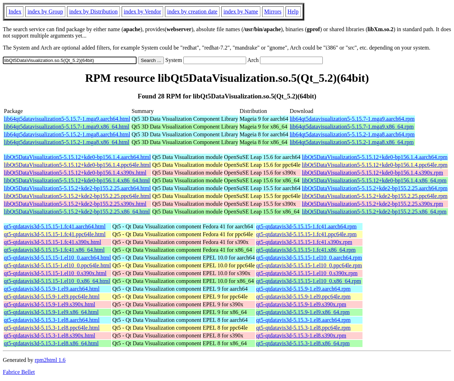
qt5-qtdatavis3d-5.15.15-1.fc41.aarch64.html (55, 226)
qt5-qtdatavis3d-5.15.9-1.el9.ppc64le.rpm (303, 297)
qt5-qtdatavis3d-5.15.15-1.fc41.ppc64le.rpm (306, 234)
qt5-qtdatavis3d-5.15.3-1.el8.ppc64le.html (52, 328)
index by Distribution (93, 11)
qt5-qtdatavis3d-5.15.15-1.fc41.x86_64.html (54, 250)
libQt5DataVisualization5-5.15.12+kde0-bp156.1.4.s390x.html (75, 173)
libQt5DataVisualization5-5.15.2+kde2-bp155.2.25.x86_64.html (77, 212)
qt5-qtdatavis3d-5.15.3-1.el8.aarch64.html (52, 320)
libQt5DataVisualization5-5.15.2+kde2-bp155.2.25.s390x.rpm (372, 204)
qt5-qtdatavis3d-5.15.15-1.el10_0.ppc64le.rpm (309, 265)
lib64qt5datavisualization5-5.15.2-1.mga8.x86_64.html (66, 142)
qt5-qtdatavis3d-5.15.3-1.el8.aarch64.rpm (303, 320)
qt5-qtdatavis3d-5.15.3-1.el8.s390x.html (49, 335)
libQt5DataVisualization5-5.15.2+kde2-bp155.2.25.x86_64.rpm (374, 212)
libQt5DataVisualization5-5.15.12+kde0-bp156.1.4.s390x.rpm (372, 173)
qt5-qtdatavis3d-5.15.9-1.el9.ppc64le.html (52, 297)
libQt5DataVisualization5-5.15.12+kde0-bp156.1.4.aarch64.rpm (375, 157)
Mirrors (273, 11)
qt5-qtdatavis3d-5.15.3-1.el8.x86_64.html (51, 343)
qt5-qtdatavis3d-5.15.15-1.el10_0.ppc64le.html (57, 265)
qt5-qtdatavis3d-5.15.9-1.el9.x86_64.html (51, 312)
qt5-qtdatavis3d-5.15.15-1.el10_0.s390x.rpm (307, 273)
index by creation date (192, 11)
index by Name (240, 11)
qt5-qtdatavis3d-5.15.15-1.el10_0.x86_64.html (57, 281)
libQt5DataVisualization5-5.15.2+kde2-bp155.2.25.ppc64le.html (77, 196)
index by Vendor (142, 11)
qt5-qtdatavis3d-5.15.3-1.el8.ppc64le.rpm (303, 328)
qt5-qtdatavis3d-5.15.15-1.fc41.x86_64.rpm (305, 250)
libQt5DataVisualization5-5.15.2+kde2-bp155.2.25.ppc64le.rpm (375, 196)
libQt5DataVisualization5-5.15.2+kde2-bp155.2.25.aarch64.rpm (375, 188)
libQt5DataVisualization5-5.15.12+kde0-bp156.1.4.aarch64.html (77, 157)
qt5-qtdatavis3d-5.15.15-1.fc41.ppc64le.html (55, 234)
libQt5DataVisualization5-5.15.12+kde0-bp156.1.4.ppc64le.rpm (375, 165)
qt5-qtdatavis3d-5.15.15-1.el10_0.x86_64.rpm (308, 281)
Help (293, 11)
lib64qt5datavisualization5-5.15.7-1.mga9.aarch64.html (67, 119)
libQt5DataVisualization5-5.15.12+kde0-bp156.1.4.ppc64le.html (77, 165)
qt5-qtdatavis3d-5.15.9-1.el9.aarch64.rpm (303, 289)
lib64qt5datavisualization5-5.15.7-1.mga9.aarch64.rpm (352, 119)
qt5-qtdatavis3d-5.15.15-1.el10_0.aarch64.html (57, 258)
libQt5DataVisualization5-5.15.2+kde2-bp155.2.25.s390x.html (75, 204)
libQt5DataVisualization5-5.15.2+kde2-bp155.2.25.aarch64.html (77, 188)
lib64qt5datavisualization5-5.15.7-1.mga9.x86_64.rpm (352, 127)
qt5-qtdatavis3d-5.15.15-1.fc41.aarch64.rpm (306, 226)
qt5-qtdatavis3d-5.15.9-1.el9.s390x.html (49, 304)
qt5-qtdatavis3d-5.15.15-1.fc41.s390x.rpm (304, 242)
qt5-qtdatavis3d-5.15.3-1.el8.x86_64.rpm (303, 343)
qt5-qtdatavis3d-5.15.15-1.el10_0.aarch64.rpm (309, 258)
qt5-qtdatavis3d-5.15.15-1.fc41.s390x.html (52, 242)
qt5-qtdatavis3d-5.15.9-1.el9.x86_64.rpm (303, 312)
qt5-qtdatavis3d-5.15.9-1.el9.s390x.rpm (301, 304)
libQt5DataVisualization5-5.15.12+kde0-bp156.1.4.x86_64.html (77, 180)
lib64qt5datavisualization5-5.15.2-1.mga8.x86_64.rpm (352, 142)
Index (15, 11)
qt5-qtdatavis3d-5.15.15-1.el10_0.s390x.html (55, 273)
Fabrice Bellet (19, 372)
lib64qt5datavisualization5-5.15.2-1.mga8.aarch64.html (67, 134)
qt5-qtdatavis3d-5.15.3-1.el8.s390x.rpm (301, 335)
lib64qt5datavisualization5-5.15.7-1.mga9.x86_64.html (66, 127)
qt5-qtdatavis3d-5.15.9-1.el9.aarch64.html (52, 289)
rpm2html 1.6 (50, 360)
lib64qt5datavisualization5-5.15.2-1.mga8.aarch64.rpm (352, 134)
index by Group (45, 11)
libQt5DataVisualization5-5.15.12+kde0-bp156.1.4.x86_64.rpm (374, 180)
